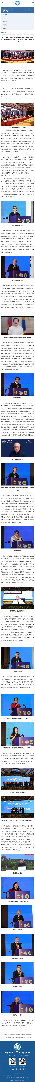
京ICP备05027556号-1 (11, 1077)
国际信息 (5, 25)
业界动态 (5, 21)
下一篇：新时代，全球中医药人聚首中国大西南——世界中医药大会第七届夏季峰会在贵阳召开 (19, 1037)
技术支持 (23, 1080)
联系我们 (15, 1080)
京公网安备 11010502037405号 (22, 1077)
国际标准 (5, 28)
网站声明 (11, 1080)
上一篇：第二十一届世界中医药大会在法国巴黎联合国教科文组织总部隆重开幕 (19, 1034)
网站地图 (19, 1080)
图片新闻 (5, 14)
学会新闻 (5, 18)
